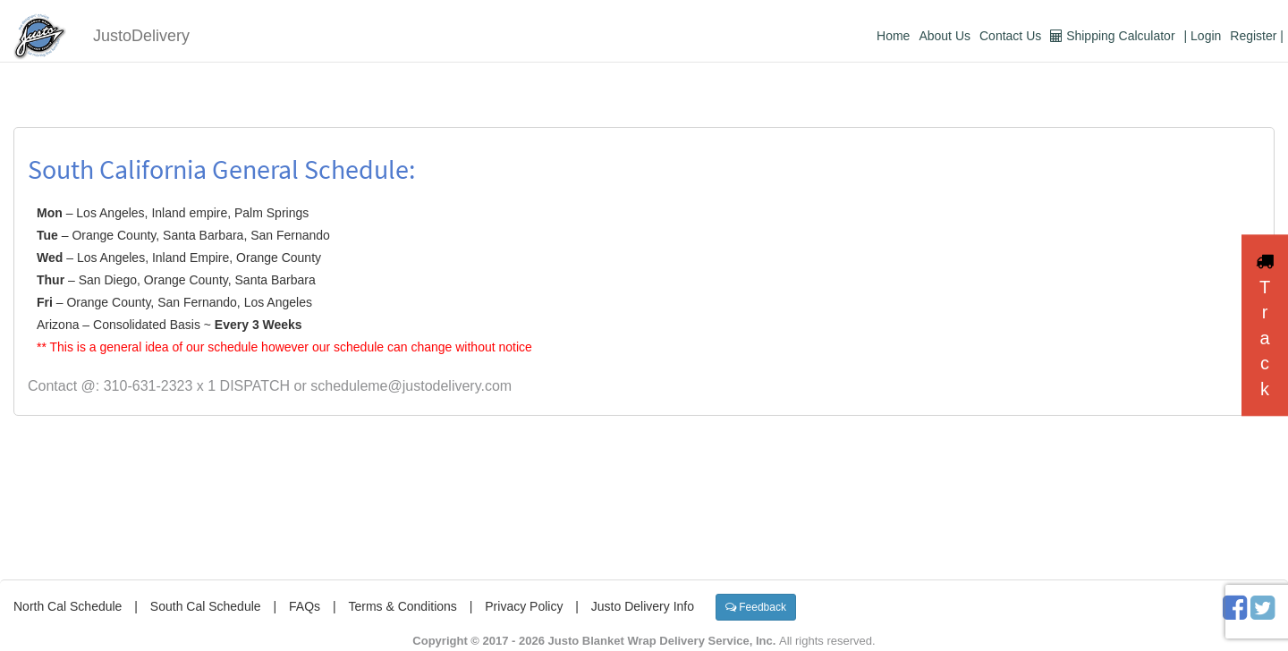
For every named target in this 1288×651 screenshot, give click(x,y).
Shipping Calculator (1112, 36)
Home (893, 36)
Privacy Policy (524, 606)
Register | (1257, 36)
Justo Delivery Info (642, 606)
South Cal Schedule (205, 606)
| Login (1203, 36)
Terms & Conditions (402, 606)
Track (1265, 325)
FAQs (304, 606)
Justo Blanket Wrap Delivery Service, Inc (660, 640)
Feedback (755, 607)
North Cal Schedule (67, 606)
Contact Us (1010, 36)
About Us (944, 36)
